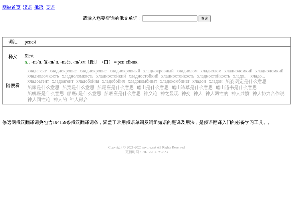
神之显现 (169, 93)
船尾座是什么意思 (115, 87)
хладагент (37, 70)
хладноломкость (43, 76)
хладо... (240, 76)
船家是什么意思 (43, 87)
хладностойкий (111, 76)
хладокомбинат (142, 81)
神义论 (150, 93)
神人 (198, 93)
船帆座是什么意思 (45, 93)
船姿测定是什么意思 (246, 81)
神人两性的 (216, 93)
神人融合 (79, 99)
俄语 (38, 7)
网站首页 (11, 7)
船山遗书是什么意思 (236, 87)
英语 (50, 7)
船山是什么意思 (153, 87)
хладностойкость (177, 76)
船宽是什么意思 (78, 87)
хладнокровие (63, 70)
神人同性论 (38, 99)
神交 (186, 93)
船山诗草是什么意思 (192, 87)
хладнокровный (125, 70)
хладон (199, 81)
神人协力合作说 (268, 93)
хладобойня (87, 81)
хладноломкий (238, 70)
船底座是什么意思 (122, 93)
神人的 (60, 99)
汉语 (27, 7)
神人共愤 (240, 93)
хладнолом (187, 70)
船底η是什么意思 (84, 93)
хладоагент (38, 81)
